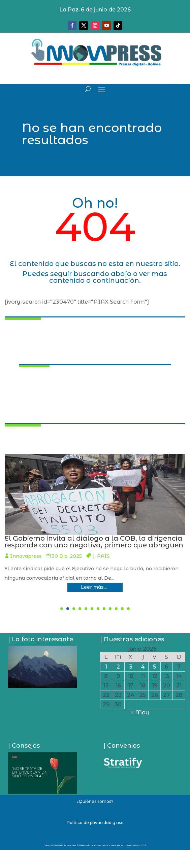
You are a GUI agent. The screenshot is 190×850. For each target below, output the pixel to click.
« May (140, 712)
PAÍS (14, 563)
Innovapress (129, 556)
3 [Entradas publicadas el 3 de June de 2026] (130, 667)
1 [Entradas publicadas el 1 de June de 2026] (106, 667)
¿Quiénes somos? (95, 801)
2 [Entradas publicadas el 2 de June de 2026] (118, 667)
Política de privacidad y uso (95, 822)
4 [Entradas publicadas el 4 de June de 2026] (143, 667)
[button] (61, 608)
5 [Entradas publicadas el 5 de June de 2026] (154, 667)
